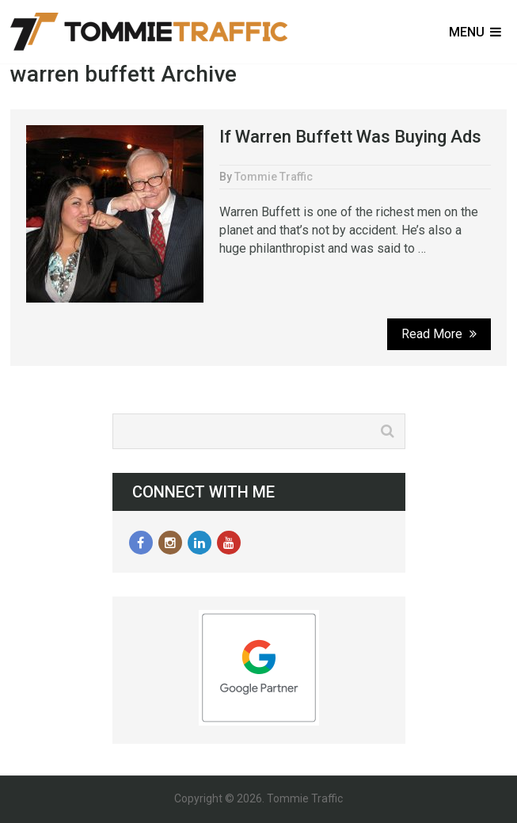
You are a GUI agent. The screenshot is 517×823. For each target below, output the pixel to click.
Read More (439, 333)
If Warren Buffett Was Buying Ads (350, 137)
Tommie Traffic (273, 176)
